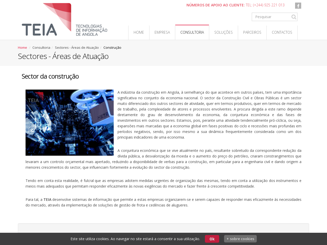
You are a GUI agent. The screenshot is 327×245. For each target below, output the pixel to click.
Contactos (282, 32)
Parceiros (252, 32)
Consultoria (192, 32)
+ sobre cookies (240, 238)
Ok (212, 238)
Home (139, 32)
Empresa (162, 32)
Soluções (223, 32)
